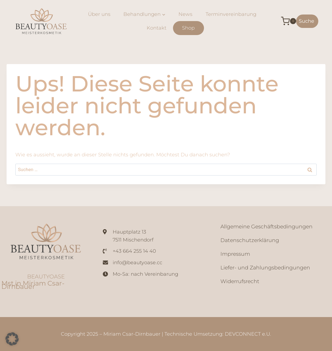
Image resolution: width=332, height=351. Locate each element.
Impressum (235, 254)
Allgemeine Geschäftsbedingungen (266, 226)
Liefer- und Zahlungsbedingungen (265, 267)
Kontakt (156, 28)
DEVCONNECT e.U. (248, 334)
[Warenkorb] (284, 21)
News (185, 14)
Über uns (99, 14)
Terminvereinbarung (231, 14)
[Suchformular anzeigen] (307, 21)
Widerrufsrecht (239, 281)
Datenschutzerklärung (249, 240)
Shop (188, 28)
